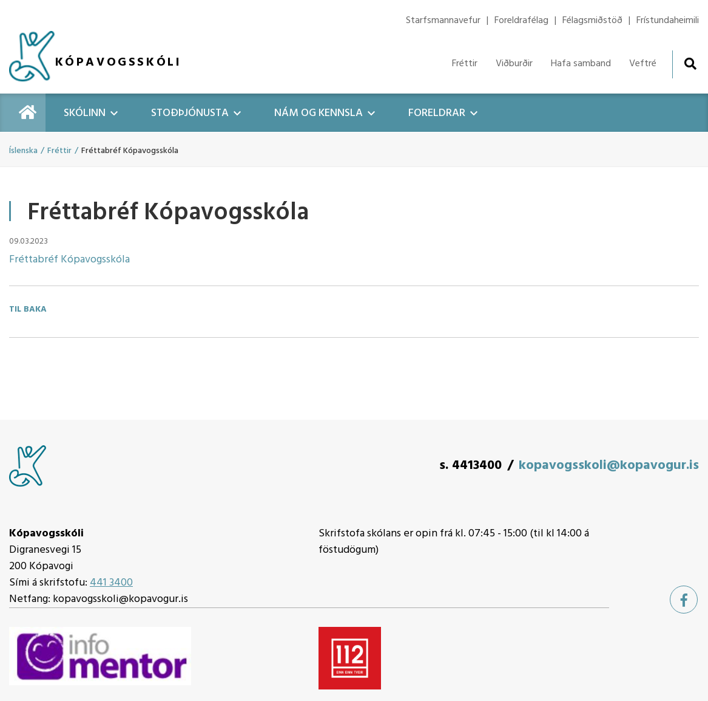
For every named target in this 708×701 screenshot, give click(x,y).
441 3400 (111, 583)
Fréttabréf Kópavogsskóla (69, 259)
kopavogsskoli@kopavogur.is (609, 465)
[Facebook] (684, 600)
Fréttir (59, 151)
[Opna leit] (690, 63)
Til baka (28, 309)
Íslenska (23, 151)
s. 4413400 (470, 465)
